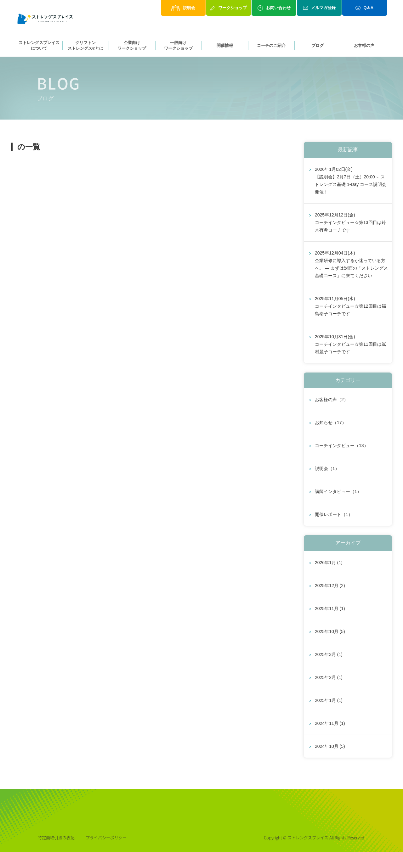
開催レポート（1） (334, 514)
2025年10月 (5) (330, 631)
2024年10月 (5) (330, 746)
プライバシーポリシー (106, 837)
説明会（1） (327, 468)
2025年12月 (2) (330, 585)
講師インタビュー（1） (338, 491)
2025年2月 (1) (329, 677)
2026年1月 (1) (329, 562)
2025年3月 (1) (329, 654)
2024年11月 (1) (330, 723)
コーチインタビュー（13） (341, 445)
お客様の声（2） (331, 399)
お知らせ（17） (330, 422)
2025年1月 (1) (329, 700)
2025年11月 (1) (330, 608)
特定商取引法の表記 (56, 837)
